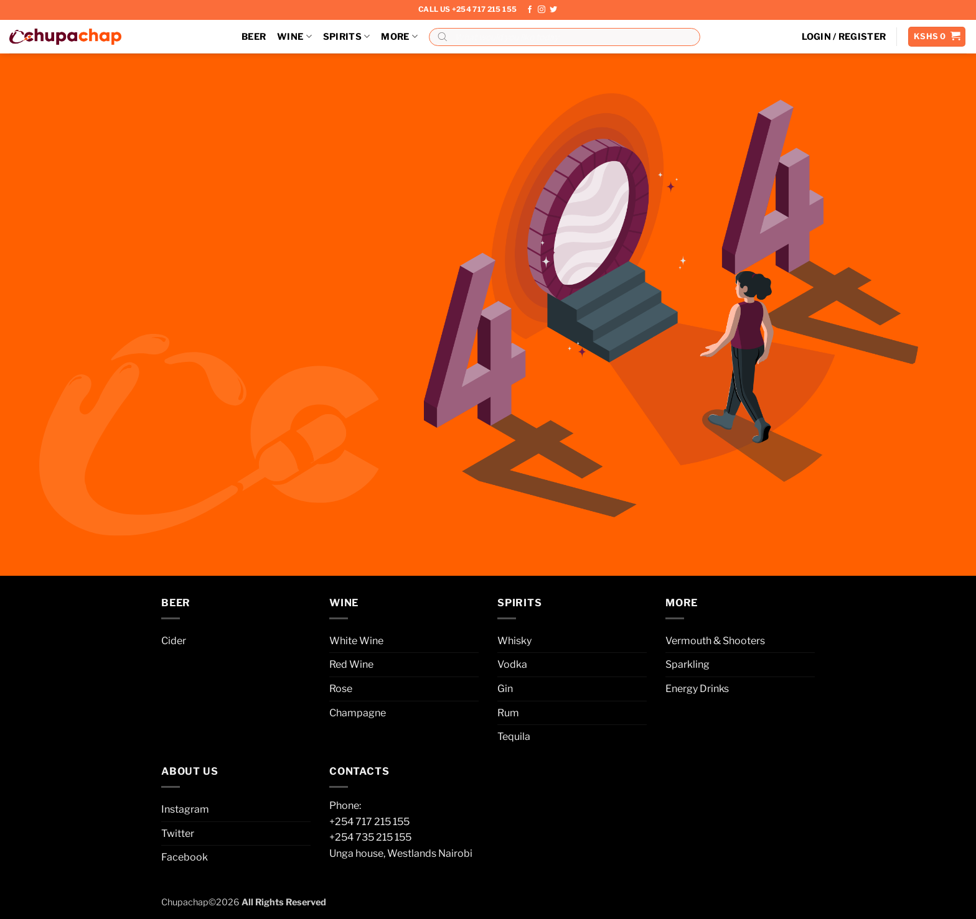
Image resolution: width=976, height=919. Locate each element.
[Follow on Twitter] (553, 10)
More (399, 36)
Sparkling (687, 664)
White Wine (356, 641)
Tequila (513, 736)
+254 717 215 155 (369, 822)
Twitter (177, 833)
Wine (294, 36)
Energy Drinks (697, 689)
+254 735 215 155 (370, 837)
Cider (173, 641)
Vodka (512, 664)
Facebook (184, 857)
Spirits (346, 36)
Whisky (514, 641)
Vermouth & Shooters (715, 641)
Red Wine (351, 664)
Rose (340, 689)
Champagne (357, 713)
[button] (844, 36)
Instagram (185, 809)
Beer (254, 36)
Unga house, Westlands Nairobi (400, 853)
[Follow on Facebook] (529, 10)
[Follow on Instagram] (541, 10)
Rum (508, 713)
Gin (505, 689)
